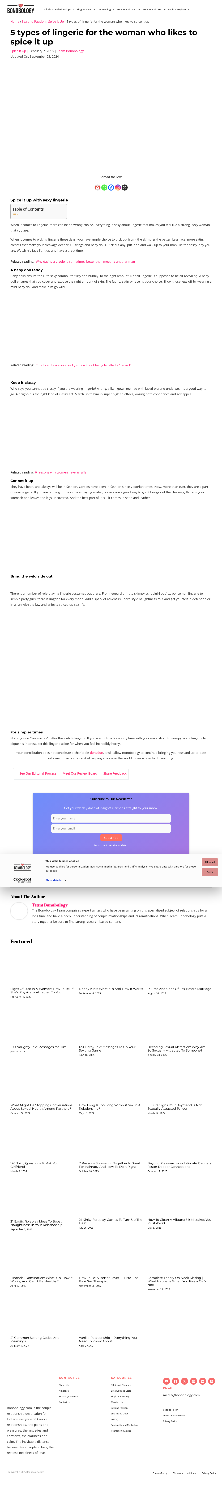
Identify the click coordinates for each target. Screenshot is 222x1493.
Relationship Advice (121, 1444)
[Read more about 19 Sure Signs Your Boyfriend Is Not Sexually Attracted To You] (179, 1088)
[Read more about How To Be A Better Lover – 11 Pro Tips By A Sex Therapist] (111, 1269)
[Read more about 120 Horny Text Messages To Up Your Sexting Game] (111, 1027)
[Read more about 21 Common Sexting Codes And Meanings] (42, 1329)
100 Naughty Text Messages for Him (41, 1050)
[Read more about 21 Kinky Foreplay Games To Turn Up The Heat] (111, 1211)
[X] (125, 185)
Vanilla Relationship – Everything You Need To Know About (111, 1352)
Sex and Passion (34, 21)
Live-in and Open (120, 1426)
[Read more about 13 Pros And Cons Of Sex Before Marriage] (179, 965)
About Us (64, 1398)
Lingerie (24, 880)
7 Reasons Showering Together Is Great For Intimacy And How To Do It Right (111, 1176)
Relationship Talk (128, 9)
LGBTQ (114, 1432)
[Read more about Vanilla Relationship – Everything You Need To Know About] (111, 1329)
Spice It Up (56, 21)
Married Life (117, 1415)
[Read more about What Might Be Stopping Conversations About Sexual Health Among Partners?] (42, 1088)
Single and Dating (120, 1409)
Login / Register (178, 9)
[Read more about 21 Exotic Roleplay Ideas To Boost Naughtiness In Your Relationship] (42, 1212)
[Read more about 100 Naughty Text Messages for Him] (42, 1027)
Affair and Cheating (121, 1398)
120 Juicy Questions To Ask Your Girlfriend (37, 1175)
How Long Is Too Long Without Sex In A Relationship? (109, 1113)
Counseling (106, 9)
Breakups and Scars (121, 1404)
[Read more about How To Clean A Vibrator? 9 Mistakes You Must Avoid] (179, 1211)
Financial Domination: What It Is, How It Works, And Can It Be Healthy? (38, 1294)
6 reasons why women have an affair (62, 472)
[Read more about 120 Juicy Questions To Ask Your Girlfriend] (42, 1150)
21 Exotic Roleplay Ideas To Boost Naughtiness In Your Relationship (39, 1236)
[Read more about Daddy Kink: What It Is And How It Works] (111, 965)
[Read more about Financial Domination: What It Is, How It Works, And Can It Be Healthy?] (42, 1269)
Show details (53, 1486)
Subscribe (111, 838)
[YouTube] (166, 1394)
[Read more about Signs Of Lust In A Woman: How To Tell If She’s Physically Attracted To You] (42, 965)
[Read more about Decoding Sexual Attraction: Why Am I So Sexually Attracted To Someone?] (179, 1027)
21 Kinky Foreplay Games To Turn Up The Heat (110, 1235)
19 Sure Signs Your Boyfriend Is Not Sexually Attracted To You (177, 1113)
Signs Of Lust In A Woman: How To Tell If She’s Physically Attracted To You (40, 992)
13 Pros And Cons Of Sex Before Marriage (174, 990)
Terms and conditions (174, 1428)
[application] (72, 9)
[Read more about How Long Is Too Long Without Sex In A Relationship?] (111, 1088)
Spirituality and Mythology (124, 1438)
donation (96, 753)
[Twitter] (184, 1394)
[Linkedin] (202, 1394)
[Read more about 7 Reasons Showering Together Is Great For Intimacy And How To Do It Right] (111, 1150)
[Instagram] (118, 185)
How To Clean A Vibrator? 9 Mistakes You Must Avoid (178, 1235)
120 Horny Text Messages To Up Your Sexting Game (110, 1052)
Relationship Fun (154, 9)
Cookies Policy (170, 1423)
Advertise (64, 1404)
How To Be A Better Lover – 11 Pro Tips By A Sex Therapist (107, 1293)
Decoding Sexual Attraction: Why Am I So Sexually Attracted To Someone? (176, 1053)
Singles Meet (86, 9)
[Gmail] (98, 185)
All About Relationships (59, 9)
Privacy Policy (170, 1434)
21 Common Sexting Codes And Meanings (37, 1352)
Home (14, 21)
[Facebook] (111, 185)
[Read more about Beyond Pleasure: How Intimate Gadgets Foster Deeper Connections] (179, 1150)
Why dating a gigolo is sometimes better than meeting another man (85, 261)
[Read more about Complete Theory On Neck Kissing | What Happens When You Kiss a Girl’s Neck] (179, 1269)
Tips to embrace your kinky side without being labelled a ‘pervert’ (83, 365)
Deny (193, 1478)
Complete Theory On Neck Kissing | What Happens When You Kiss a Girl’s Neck (178, 1294)
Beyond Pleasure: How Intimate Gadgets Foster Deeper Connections (179, 1175)
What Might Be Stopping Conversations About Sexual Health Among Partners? (41, 1115)
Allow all (193, 1468)
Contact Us (64, 1415)
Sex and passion (42, 880)
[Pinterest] (211, 1394)
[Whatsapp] (104, 185)
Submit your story (68, 1409)
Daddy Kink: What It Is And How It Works (108, 990)
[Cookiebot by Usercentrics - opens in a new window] (22, 1486)
